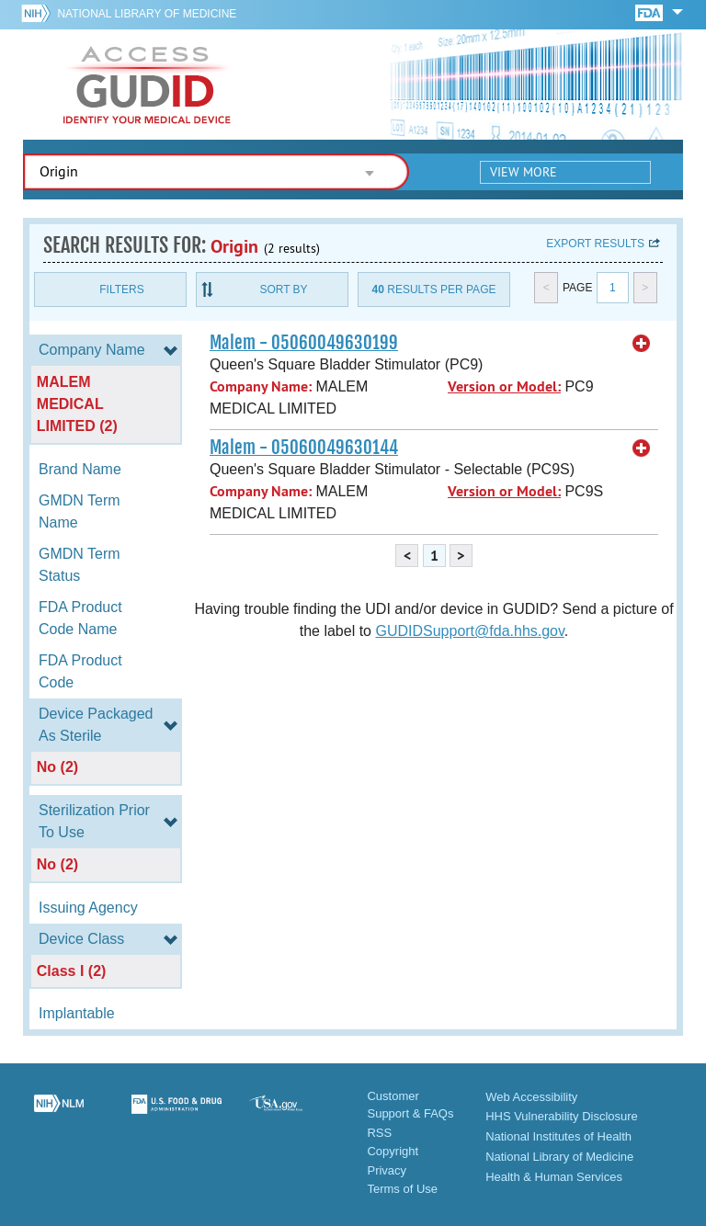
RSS (379, 1133)
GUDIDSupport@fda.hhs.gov (469, 631)
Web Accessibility (531, 1097)
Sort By (283, 289)
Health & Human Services (553, 1177)
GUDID (147, 84)
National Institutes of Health (558, 1136)
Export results (595, 243)
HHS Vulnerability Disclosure (561, 1116)
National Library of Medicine (146, 13)
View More (523, 172)
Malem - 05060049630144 (304, 448)
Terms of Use (402, 1189)
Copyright (392, 1151)
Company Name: (261, 386)
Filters (121, 289)
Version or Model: (504, 386)
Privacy (386, 1170)
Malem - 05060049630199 (304, 343)
